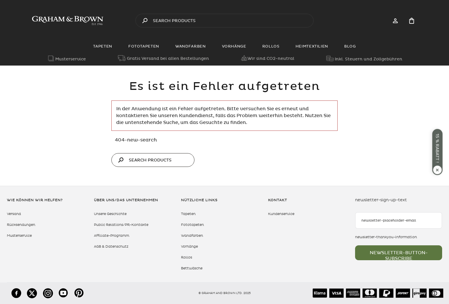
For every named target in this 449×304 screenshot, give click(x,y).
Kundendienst (196, 116)
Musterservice (19, 236)
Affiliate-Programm (111, 236)
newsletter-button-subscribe (399, 255)
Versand (14, 214)
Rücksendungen (21, 225)
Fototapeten (192, 225)
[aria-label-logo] (67, 20)
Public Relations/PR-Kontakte (121, 225)
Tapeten (188, 214)
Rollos (186, 257)
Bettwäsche (191, 268)
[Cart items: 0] (411, 20)
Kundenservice (281, 214)
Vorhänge (189, 246)
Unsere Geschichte (110, 214)
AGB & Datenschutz (111, 246)
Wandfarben (192, 236)
